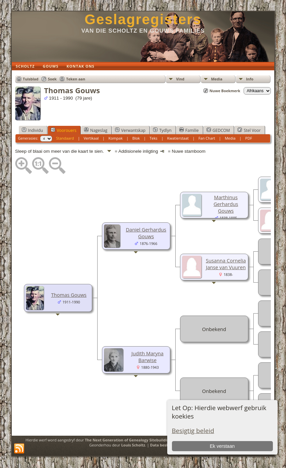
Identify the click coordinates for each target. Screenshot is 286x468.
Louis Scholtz (133, 444)
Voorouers (63, 130)
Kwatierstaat (178, 138)
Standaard (65, 138)
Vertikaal (91, 138)
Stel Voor (249, 130)
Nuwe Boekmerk (225, 90)
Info (249, 78)
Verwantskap (130, 130)
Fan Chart (207, 138)
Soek (52, 78)
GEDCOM (218, 130)
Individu (32, 130)
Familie (189, 130)
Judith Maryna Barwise (148, 356)
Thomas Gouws (68, 294)
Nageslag (95, 130)
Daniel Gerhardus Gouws (146, 233)
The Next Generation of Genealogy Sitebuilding (128, 439)
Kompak (115, 138)
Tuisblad (30, 78)
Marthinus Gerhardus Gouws (226, 204)
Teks (153, 138)
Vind (180, 78)
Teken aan (75, 78)
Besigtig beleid (193, 430)
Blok (136, 138)
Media (216, 78)
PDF (248, 138)
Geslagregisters (143, 19)
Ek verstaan (222, 446)
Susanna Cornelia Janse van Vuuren (226, 264)
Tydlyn (162, 130)
